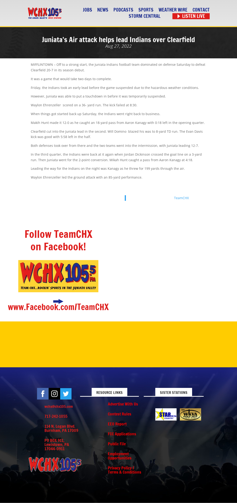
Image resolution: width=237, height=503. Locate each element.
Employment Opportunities (119, 456)
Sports (145, 10)
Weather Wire (173, 10)
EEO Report (117, 424)
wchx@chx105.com (58, 406)
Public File (117, 444)
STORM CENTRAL (144, 16)
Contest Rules (119, 414)
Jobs (87, 10)
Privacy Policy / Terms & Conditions (124, 470)
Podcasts (123, 10)
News (102, 10)
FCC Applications (122, 434)
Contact (201, 10)
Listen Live (193, 16)
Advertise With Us (123, 404)
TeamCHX (181, 198)
